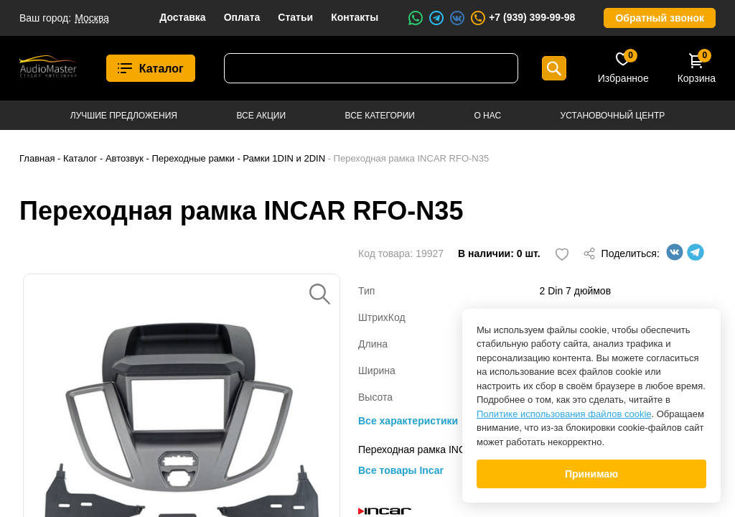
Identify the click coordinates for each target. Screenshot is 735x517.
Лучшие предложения (123, 116)
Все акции (261, 116)
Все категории (380, 116)
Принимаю (591, 474)
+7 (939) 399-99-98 (522, 18)
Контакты (354, 17)
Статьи (295, 17)
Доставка (182, 17)
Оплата (242, 17)
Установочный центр (613, 116)
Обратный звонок (659, 18)
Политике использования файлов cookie (564, 414)
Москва (92, 18)
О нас (487, 116)
